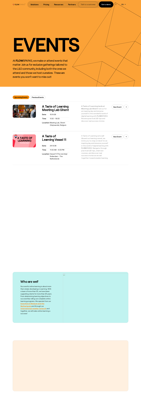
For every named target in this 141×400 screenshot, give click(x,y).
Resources (58, 4)
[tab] (21, 97)
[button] (34, 4)
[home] (19, 4)
